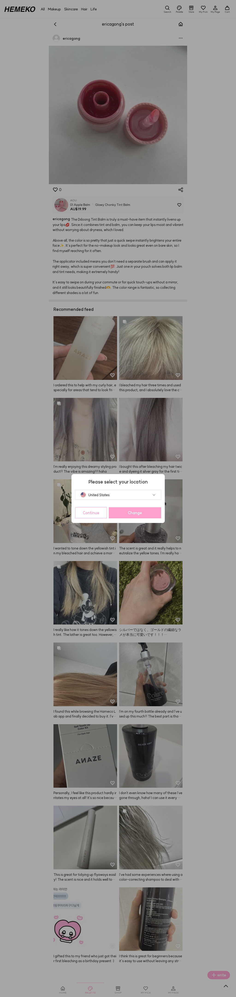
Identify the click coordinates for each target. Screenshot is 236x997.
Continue (91, 513)
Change (135, 513)
